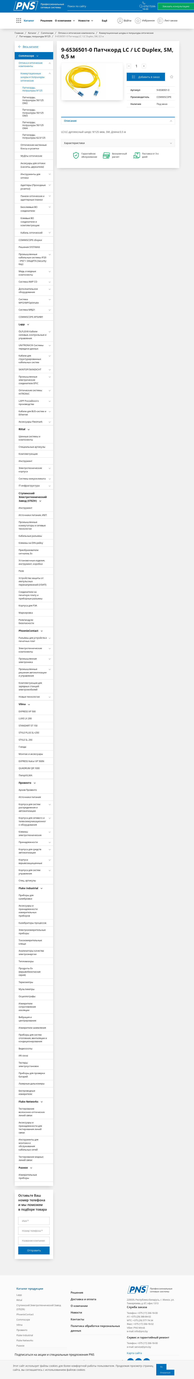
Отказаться (165, 1372)
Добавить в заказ (149, 77)
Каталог (29, 20)
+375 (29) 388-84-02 (141, 1316)
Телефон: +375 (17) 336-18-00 (142, 1312)
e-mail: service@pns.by (139, 1346)
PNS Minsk (139, 1327)
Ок (161, 1367)
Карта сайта (134, 1353)
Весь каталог (30, 46)
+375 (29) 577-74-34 (143, 1320)
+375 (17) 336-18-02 (143, 1323)
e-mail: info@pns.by (137, 1331)
